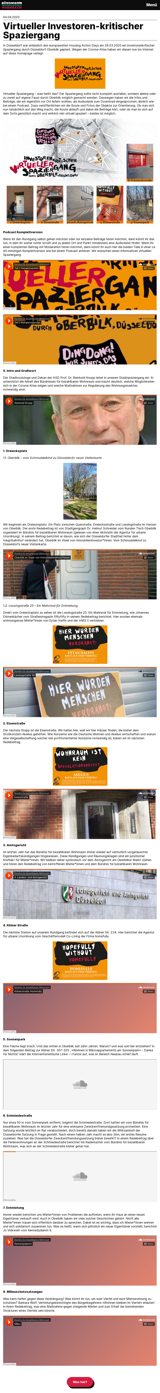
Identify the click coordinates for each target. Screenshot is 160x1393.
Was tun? (80, 1382)
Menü (151, 4)
